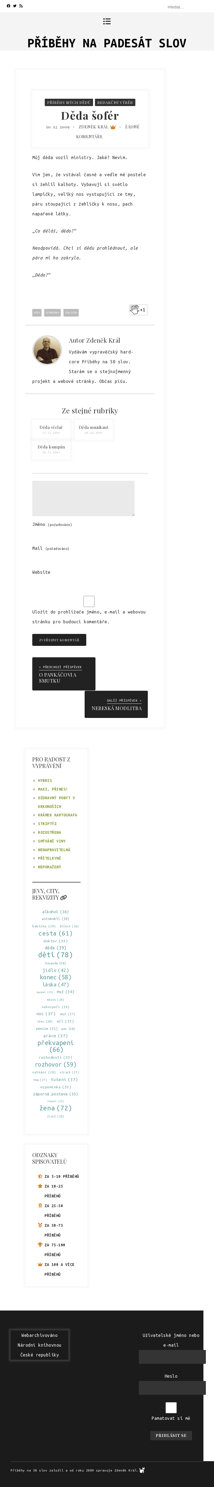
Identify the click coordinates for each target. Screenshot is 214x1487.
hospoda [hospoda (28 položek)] (55, 962)
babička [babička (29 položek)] (44, 925)
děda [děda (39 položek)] (56, 947)
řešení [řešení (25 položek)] (55, 1100)
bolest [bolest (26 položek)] (69, 925)
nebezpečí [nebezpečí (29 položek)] (56, 1006)
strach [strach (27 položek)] (69, 1071)
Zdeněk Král (97, 127)
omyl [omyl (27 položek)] (67, 1013)
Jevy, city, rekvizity (49, 893)
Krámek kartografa (57, 815)
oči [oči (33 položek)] (65, 1020)
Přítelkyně (49, 858)
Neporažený (49, 866)
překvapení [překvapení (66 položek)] (55, 1045)
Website (41, 572)
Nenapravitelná (54, 849)
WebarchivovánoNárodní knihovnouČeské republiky (40, 1344)
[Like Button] (134, 310)
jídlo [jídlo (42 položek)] (55, 969)
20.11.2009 (51, 452)
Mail (51, 548)
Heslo (171, 1375)
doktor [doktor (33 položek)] (55, 940)
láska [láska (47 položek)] (55, 984)
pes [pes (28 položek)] (68, 1028)
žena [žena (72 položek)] (55, 1107)
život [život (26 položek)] (56, 1116)
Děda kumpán (51, 447)
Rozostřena (49, 832)
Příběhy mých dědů (69, 102)
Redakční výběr (115, 102)
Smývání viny (52, 840)
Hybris (45, 780)
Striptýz (47, 823)
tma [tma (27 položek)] (40, 1079)
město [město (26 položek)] (56, 999)
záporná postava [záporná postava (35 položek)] (55, 1093)
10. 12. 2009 (57, 127)
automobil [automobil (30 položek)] (56, 918)
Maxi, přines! (53, 788)
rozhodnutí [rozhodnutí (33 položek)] (55, 1057)
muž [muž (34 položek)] (66, 991)
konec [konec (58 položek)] (56, 976)
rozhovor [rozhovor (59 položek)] (56, 1063)
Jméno (52, 524)
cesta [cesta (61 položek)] (56, 932)
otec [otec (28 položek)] (45, 1021)
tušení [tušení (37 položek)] (64, 1079)
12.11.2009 (51, 432)
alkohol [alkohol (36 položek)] (55, 911)
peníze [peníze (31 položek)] (47, 1028)
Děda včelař (51, 427)
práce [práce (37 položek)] (55, 1035)
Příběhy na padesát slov (107, 43)
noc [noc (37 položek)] (46, 1013)
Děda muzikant (94, 427)
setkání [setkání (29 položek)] (44, 1071)
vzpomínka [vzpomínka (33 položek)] (56, 1086)
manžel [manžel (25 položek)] (45, 991)
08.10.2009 (94, 432)
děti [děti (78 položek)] (55, 954)
